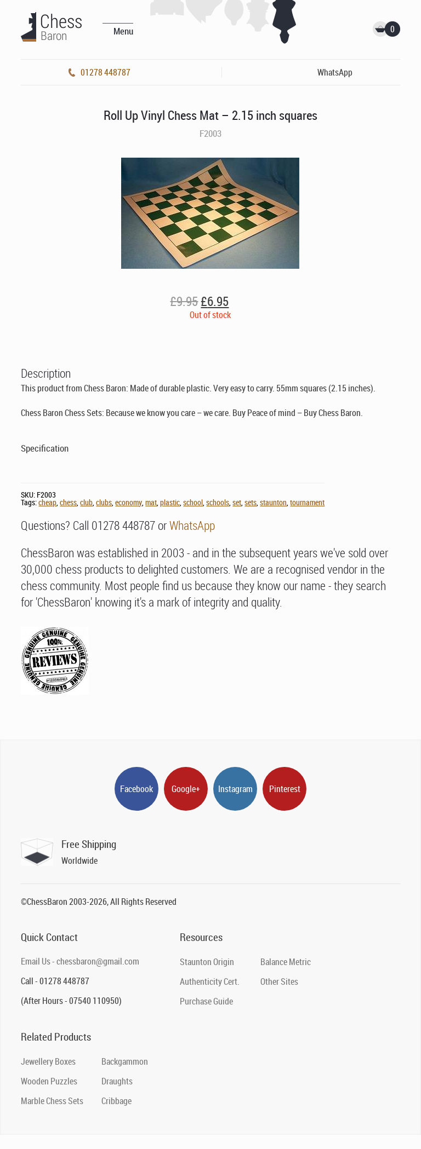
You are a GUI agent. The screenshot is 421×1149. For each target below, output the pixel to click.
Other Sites (279, 981)
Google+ (186, 789)
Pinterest (284, 789)
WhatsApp (192, 525)
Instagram (235, 789)
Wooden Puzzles (49, 1081)
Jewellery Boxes (48, 1061)
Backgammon (124, 1061)
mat (151, 502)
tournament (307, 502)
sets (250, 502)
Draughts (117, 1081)
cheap (47, 502)
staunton (273, 502)
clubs (104, 502)
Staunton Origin (207, 962)
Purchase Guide (206, 1001)
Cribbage (116, 1101)
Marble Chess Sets (52, 1101)
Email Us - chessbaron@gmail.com (80, 961)
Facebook (136, 789)
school (193, 502)
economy (128, 502)
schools (217, 502)
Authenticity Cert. (210, 981)
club (86, 502)
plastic (170, 502)
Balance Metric (285, 962)
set (236, 502)
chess (68, 502)
